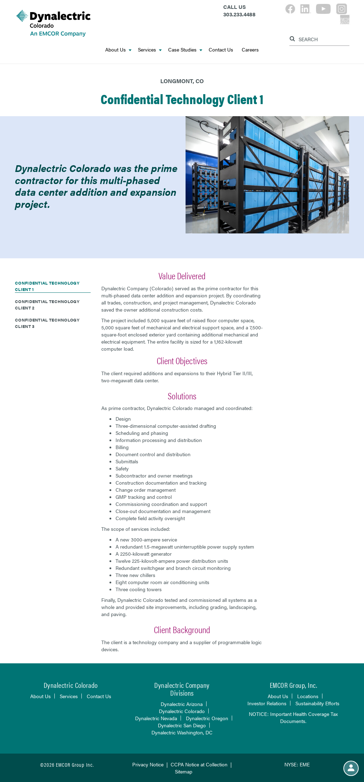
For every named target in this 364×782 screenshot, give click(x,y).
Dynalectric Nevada (156, 718)
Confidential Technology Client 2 (47, 304)
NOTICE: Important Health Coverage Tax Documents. (293, 717)
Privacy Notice (148, 764)
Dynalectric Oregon (207, 718)
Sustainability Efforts (317, 703)
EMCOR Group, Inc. (293, 685)
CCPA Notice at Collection (199, 764)
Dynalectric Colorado (182, 710)
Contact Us (221, 49)
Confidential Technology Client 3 (47, 323)
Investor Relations (267, 703)
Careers (250, 49)
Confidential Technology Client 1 (47, 286)
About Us (118, 49)
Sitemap (183, 771)
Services (150, 49)
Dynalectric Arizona (182, 703)
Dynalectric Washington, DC (182, 732)
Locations (307, 696)
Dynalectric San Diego (182, 725)
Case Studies (185, 49)
